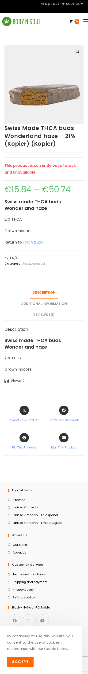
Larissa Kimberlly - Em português (37, 523)
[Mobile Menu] (84, 21)
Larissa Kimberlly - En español (35, 515)
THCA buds (33, 242)
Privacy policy (23, 589)
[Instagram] (29, 620)
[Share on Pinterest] (24, 441)
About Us (19, 552)
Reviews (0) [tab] (44, 314)
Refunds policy (24, 597)
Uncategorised (33, 263)
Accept (20, 661)
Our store (20, 545)
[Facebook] (15, 620)
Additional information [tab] (44, 303)
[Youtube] (42, 620)
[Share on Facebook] (64, 414)
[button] (77, 51)
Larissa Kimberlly (25, 507)
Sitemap (19, 500)
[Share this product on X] (24, 414)
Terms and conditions (29, 574)
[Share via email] (64, 441)
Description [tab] (44, 292)
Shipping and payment (30, 582)
